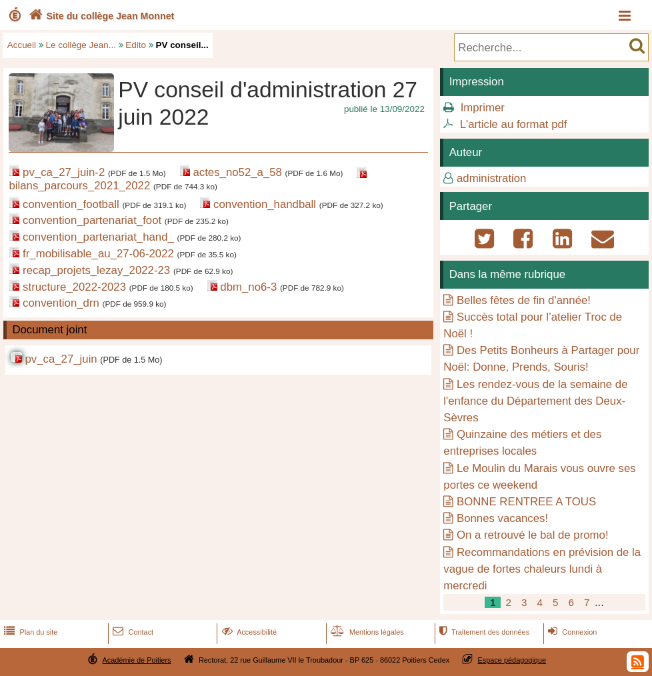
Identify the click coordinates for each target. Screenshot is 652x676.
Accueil (21, 45)
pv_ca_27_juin (61, 359)
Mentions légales (366, 632)
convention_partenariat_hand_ (98, 237)
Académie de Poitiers (136, 660)
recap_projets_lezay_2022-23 (96, 270)
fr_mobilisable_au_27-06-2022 (98, 253)
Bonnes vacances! (502, 518)
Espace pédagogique (512, 660)
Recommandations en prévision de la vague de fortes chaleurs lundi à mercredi (542, 569)
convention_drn (61, 303)
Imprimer (483, 107)
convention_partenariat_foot (92, 220)
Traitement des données (483, 632)
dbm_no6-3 (248, 287)
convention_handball (264, 204)
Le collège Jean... (81, 45)
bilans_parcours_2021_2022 (79, 185)
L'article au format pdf (513, 124)
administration (491, 178)
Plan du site (29, 632)
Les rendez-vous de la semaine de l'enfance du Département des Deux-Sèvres (535, 401)
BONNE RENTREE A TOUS (526, 501)
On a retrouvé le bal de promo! (533, 535)
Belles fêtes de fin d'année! (524, 300)
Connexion (571, 632)
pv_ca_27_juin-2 (64, 172)
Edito (135, 45)
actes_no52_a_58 (237, 172)
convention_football (71, 204)
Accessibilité (248, 632)
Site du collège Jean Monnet (100, 16)
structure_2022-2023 (74, 287)
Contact (131, 632)
